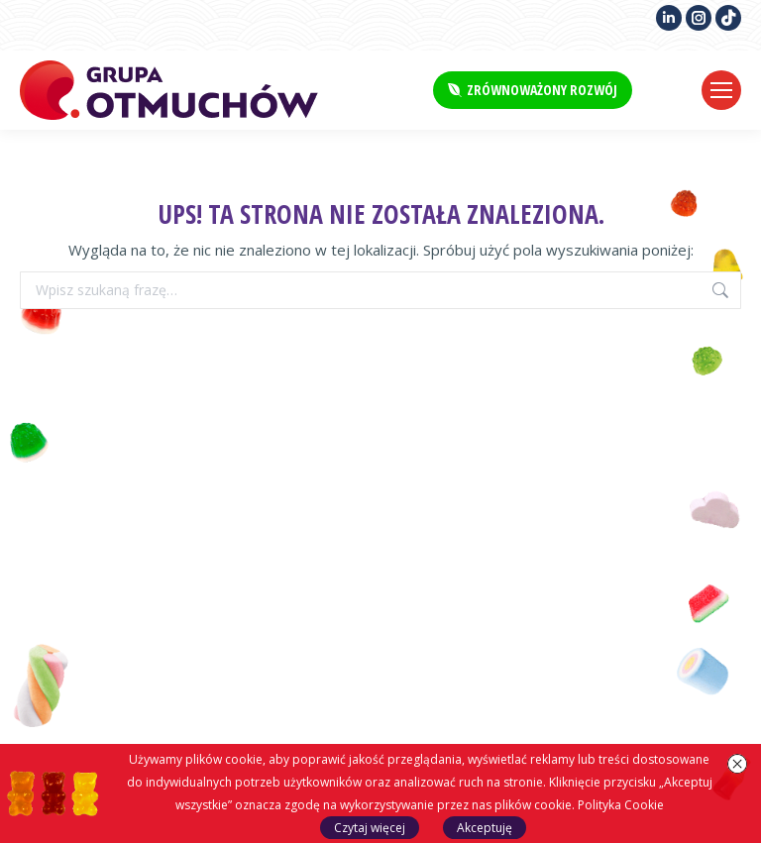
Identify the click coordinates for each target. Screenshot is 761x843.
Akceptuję (484, 827)
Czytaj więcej (369, 827)
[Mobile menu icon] (721, 90)
